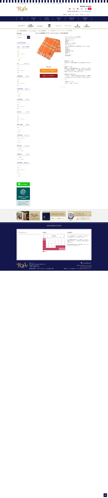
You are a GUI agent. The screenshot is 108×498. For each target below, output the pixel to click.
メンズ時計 (19, 148)
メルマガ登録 (48, 268)
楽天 (88, 14)
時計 (18, 56)
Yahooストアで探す (48, 70)
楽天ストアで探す (49, 75)
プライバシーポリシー (41, 268)
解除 (52, 268)
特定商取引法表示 (32, 268)
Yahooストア (82, 14)
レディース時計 (20, 150)
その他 (18, 60)
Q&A (77, 14)
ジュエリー (19, 58)
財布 (18, 51)
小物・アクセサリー (21, 53)
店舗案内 (65, 14)
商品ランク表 (71, 14)
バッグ (18, 49)
